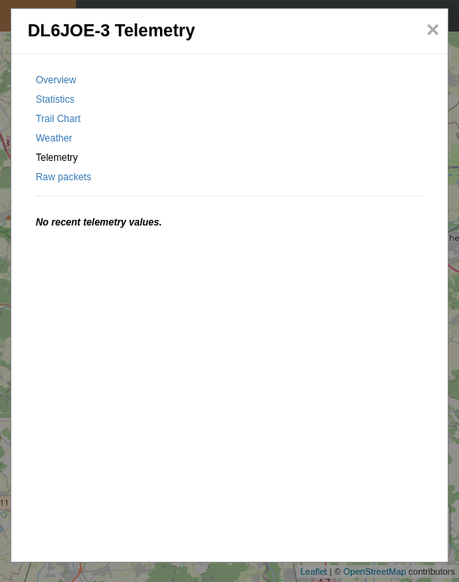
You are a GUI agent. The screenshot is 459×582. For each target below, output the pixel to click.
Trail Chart (58, 118)
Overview (56, 80)
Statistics (55, 99)
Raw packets (63, 177)
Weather (54, 138)
